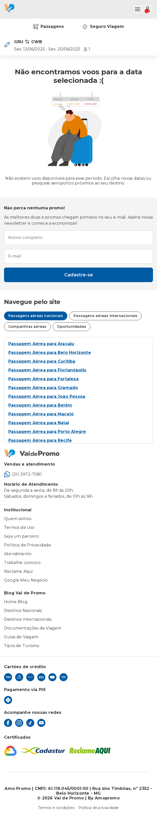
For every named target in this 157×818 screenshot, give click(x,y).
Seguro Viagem (103, 27)
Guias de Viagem (21, 637)
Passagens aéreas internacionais (105, 315)
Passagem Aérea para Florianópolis (47, 370)
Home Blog (15, 601)
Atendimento (18, 553)
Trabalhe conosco (22, 562)
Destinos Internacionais (28, 619)
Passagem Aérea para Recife (40, 440)
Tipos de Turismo (21, 645)
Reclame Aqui (18, 571)
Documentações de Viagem (32, 628)
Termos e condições (56, 807)
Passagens (48, 26)
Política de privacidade (98, 807)
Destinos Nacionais (23, 610)
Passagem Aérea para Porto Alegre (47, 431)
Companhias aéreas (27, 326)
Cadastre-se (78, 275)
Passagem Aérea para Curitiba (41, 361)
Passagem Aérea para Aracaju (41, 343)
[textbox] (78, 237)
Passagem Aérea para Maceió (41, 414)
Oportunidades (71, 326)
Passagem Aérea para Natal (38, 422)
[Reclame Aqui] (90, 750)
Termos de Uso (19, 527)
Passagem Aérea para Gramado (43, 387)
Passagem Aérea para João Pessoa (46, 396)
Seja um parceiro (21, 536)
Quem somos (17, 518)
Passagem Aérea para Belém (40, 405)
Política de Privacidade (27, 545)
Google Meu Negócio (26, 580)
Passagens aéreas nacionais (35, 315)
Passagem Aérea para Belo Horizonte (49, 352)
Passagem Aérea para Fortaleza (43, 378)
